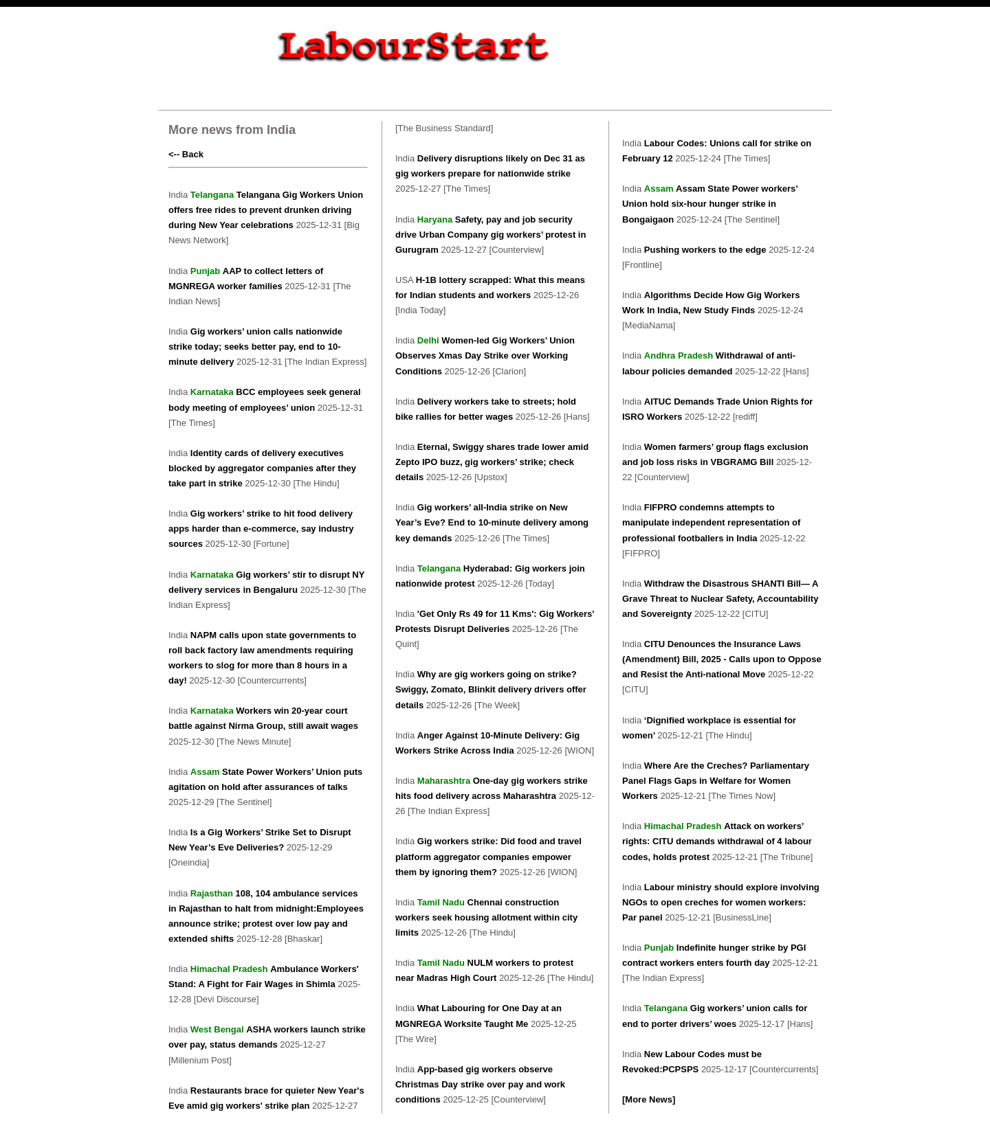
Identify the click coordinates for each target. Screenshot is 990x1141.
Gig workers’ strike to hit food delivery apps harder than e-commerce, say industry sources (260, 528)
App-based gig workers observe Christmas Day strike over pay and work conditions (480, 1084)
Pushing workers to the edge (706, 250)
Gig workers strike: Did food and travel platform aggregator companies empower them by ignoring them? (488, 856)
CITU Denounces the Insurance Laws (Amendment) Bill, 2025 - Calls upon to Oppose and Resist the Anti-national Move (722, 659)
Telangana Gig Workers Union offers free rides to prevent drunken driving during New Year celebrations (265, 210)
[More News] (648, 1099)
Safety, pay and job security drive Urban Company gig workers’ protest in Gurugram (490, 234)
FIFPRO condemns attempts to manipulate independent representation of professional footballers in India (711, 522)
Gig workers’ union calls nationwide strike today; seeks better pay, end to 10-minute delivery (255, 346)
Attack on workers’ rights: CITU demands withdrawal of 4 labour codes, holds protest (717, 841)
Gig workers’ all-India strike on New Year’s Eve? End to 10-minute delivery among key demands (491, 522)
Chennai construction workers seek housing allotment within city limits (486, 917)
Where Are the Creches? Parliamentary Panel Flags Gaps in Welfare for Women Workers (715, 780)
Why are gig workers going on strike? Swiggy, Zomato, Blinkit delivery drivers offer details (490, 689)
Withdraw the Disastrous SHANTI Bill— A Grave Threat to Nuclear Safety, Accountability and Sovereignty (720, 598)
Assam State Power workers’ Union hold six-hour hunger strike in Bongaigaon (710, 203)
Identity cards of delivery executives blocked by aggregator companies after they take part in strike (262, 468)
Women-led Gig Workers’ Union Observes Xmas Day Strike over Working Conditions (485, 355)
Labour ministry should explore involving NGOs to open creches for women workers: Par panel (721, 902)
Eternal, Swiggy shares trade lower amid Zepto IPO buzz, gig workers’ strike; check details (491, 462)
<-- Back (186, 154)
